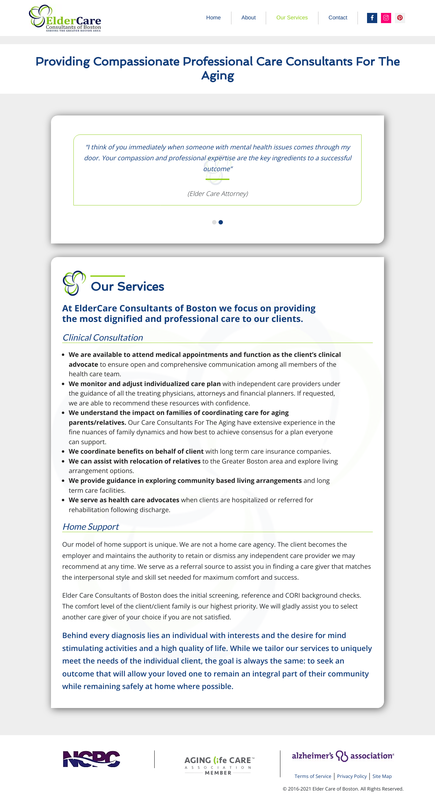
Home (213, 18)
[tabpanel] (217, 170)
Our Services (292, 18)
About (249, 18)
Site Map (382, 776)
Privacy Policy (352, 776)
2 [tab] (221, 222)
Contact (338, 18)
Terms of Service (313, 776)
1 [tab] (214, 222)
